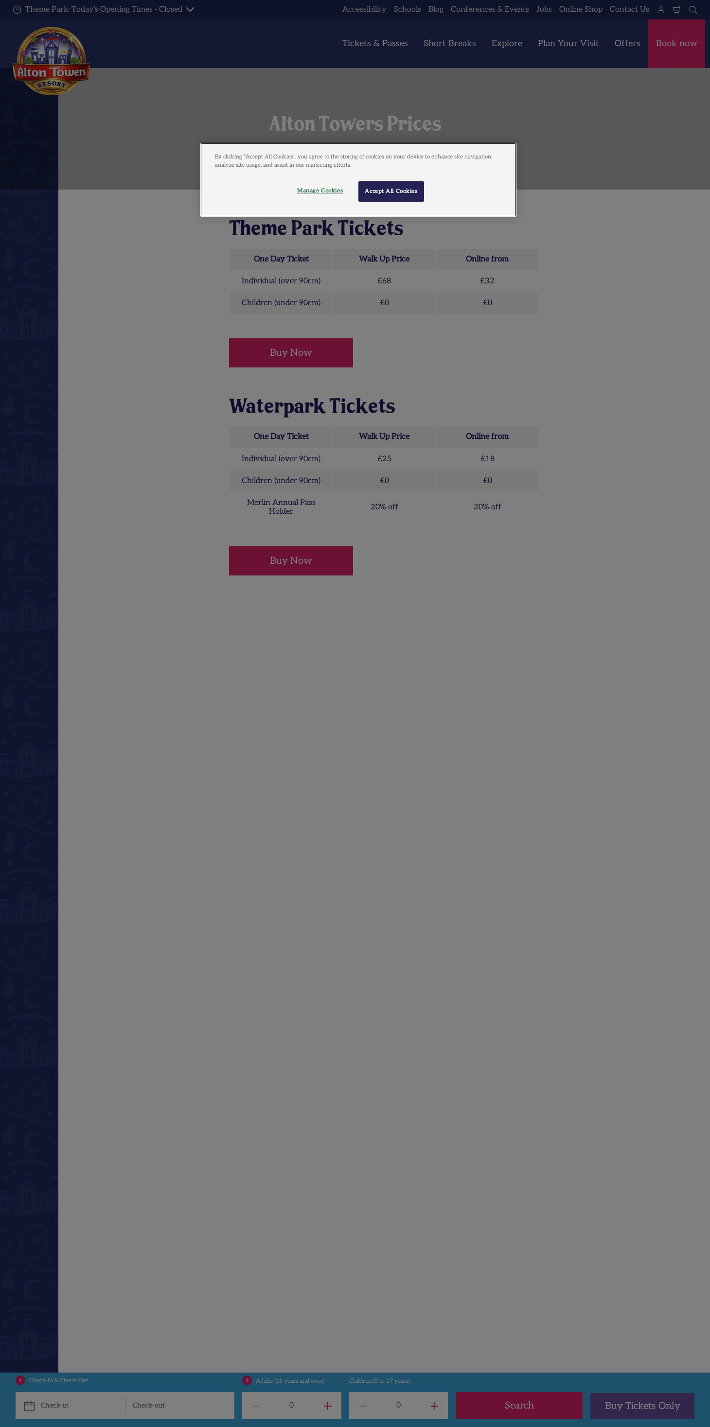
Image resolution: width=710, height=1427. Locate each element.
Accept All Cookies (391, 191)
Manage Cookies (320, 191)
